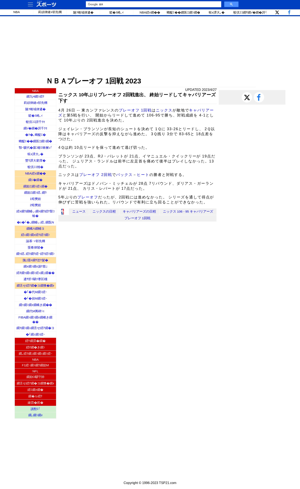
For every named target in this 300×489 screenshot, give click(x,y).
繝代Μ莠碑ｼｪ (35, 311)
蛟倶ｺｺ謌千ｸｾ (35, 122)
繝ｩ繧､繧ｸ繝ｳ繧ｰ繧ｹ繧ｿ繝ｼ (35, 253)
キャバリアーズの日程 (139, 211)
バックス (124, 175)
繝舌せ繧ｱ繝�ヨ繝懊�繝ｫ (35, 285)
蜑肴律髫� (35, 247)
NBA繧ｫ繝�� (150, 12)
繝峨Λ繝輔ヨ (35, 228)
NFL (35, 371)
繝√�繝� (35, 180)
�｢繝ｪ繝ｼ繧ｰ (35, 334)
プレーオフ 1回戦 (135, 110)
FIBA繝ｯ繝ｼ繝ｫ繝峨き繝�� (35, 320)
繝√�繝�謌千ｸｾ (35, 128)
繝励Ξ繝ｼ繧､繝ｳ (35, 192)
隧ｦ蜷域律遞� (83, 12)
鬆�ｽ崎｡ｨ (116, 12)
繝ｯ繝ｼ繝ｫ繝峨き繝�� (35, 305)
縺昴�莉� (35, 402)
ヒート (143, 175)
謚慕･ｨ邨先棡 (35, 241)
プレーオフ (87, 197)
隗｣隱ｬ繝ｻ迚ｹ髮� (35, 260)
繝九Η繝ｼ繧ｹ (35, 96)
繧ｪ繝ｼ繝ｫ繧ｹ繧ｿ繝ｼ (35, 234)
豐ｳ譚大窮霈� (35, 160)
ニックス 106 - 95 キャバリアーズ (188, 211)
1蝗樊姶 (35, 199)
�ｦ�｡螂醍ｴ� (35, 134)
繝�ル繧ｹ (35, 396)
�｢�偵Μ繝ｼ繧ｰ (35, 298)
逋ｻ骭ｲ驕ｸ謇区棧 (35, 279)
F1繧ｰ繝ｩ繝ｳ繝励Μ (35, 365)
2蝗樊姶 (35, 205)
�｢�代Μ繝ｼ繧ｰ (35, 292)
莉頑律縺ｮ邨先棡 (50, 12)
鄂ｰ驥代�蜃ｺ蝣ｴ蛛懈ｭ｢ (35, 147)
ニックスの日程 (104, 211)
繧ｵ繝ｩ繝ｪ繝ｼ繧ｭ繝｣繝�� (35, 273)
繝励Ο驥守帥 (35, 377)
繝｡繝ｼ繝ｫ (35, 415)
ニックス (164, 110)
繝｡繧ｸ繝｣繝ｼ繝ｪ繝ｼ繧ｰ (35, 353)
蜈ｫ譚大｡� (217, 12)
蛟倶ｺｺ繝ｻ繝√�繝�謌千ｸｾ (250, 12)
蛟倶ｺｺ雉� (35, 167)
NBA (16, 12)
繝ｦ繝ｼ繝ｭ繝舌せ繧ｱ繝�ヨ (35, 328)
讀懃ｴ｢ (35, 409)
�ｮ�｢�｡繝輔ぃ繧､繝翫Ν (35, 222)
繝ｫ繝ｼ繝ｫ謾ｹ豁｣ (36, 266)
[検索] (153, 4)
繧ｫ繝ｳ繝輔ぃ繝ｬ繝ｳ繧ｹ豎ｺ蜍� (35, 213)
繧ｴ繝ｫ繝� (35, 389)
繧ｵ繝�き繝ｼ (35, 347)
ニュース (79, 211)
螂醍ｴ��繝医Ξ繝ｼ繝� (183, 12)
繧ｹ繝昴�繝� (35, 341)
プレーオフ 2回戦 (95, 175)
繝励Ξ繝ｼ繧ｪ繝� (35, 186)
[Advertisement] (150, 46)
